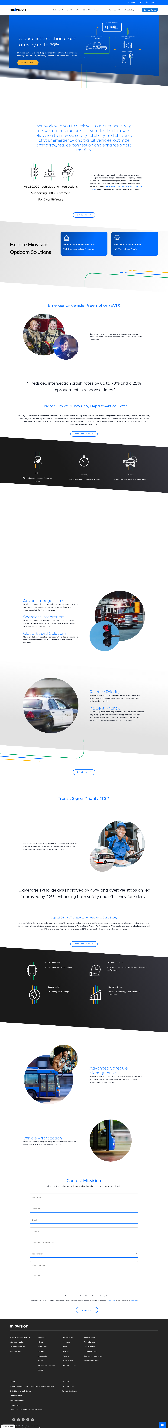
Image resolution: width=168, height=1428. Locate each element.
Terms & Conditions (17, 1400)
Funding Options (69, 1365)
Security (41, 1370)
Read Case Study (84, 433)
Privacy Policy (111, 1300)
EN (162, 1425)
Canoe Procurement (91, 1361)
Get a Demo (84, 214)
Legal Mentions (68, 1386)
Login (140, 2)
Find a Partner (89, 1346)
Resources (112, 10)
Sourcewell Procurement (93, 1356)
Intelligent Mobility (16, 1342)
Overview (66, 1342)
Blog (65, 1346)
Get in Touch (42, 1346)
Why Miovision (81, 10)
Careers (41, 1351)
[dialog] (8, 1426)
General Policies (16, 1396)
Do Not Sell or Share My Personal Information (27, 1410)
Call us (153, 2)
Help (133, 2)
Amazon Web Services (46, 1365)
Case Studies (68, 1361)
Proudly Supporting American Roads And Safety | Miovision (32, 1386)
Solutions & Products (60, 10)
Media (40, 1361)
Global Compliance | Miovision (21, 1391)
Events (66, 1351)
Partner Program (90, 1351)
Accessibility (43, 1356)
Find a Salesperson (91, 1342)
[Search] (128, 2)
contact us (134, 1300)
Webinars (66, 1356)
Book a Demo (150, 10)
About (40, 1342)
